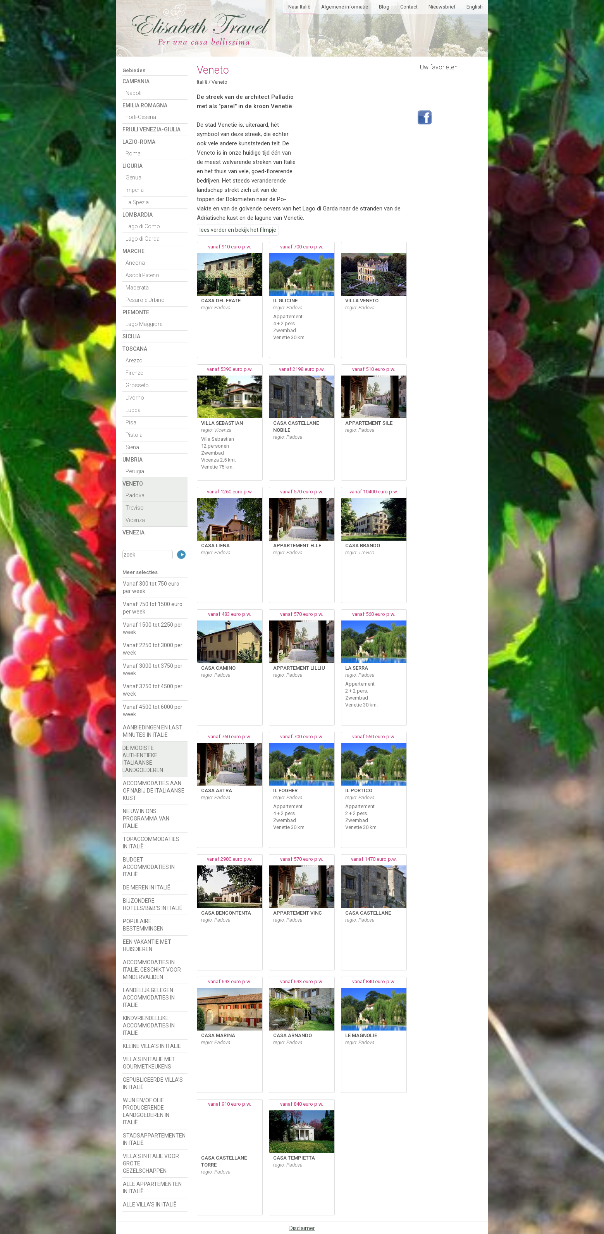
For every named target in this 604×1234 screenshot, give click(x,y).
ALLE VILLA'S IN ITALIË (150, 1204)
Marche (133, 251)
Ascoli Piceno (142, 275)
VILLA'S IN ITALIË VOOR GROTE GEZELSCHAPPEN (151, 1163)
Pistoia (134, 435)
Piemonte (135, 312)
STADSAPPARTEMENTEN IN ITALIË (154, 1139)
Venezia (133, 532)
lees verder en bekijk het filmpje (238, 230)
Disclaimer (302, 1228)
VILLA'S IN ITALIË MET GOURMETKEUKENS (149, 1063)
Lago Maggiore (144, 324)
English (474, 7)
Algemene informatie (344, 7)
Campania (136, 81)
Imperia (135, 190)
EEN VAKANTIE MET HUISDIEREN (147, 945)
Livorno (135, 398)
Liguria (132, 166)
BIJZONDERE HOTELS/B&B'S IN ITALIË (152, 904)
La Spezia (137, 202)
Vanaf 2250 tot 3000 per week (152, 649)
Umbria (132, 460)
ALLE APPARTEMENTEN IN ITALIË (152, 1187)
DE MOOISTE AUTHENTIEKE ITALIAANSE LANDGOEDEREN (142, 759)
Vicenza (135, 520)
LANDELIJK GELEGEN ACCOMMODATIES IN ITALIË (149, 997)
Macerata (137, 287)
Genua (133, 177)
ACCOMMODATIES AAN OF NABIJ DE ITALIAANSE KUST (153, 790)
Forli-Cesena (141, 117)
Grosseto (137, 385)
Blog (384, 7)
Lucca (133, 410)
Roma (133, 153)
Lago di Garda (143, 239)
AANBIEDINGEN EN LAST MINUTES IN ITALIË (152, 731)
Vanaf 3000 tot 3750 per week (152, 669)
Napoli (133, 93)
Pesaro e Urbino (145, 300)
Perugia (135, 471)
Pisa (131, 422)
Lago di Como (143, 226)
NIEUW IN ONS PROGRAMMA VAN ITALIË (146, 818)
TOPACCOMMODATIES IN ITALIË (151, 843)
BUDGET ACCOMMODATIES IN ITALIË (149, 867)
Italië (202, 82)
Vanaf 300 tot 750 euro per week (151, 587)
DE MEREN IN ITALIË (146, 887)
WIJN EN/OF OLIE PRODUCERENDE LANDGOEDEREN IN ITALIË (146, 1111)
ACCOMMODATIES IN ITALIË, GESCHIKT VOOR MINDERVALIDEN (152, 969)
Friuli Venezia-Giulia (151, 129)
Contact (409, 7)
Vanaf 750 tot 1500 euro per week (152, 608)
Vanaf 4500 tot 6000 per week (152, 710)
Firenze (134, 373)
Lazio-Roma (138, 142)
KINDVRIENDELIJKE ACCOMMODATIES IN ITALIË (149, 1025)
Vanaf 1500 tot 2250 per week (152, 628)
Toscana (134, 349)
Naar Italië (299, 7)
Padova (135, 495)
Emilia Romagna (144, 105)
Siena (132, 447)
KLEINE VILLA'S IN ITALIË (152, 1046)
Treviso (135, 508)
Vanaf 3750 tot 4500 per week (152, 690)
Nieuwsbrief (442, 7)
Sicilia (131, 336)
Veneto (132, 484)
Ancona (135, 263)
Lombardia (137, 215)
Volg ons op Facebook (425, 117)
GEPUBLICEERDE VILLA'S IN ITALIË (153, 1083)
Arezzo (134, 360)
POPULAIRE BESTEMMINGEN (143, 925)
